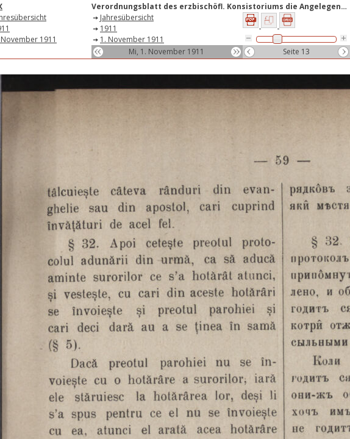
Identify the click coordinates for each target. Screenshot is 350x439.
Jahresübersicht (127, 17)
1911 (108, 28)
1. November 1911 (132, 39)
